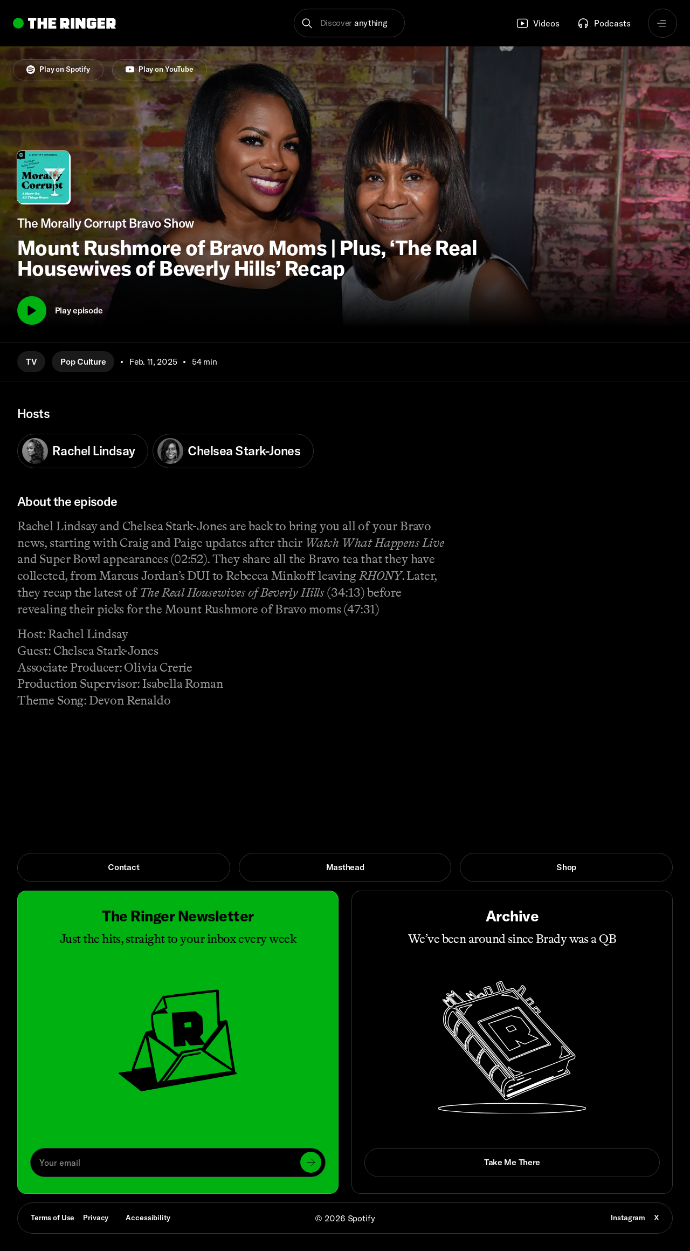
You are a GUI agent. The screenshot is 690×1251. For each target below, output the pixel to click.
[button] (349, 23)
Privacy (95, 1217)
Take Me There (512, 1162)
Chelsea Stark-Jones (228, 451)
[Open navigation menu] (662, 23)
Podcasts (604, 23)
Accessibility (148, 1217)
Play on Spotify (58, 69)
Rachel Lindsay (78, 451)
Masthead (345, 867)
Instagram (628, 1217)
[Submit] (310, 1162)
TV (31, 361)
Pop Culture (83, 361)
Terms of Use (52, 1217)
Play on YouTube (160, 69)
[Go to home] (64, 23)
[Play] (31, 310)
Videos (538, 23)
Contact (123, 867)
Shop (566, 867)
